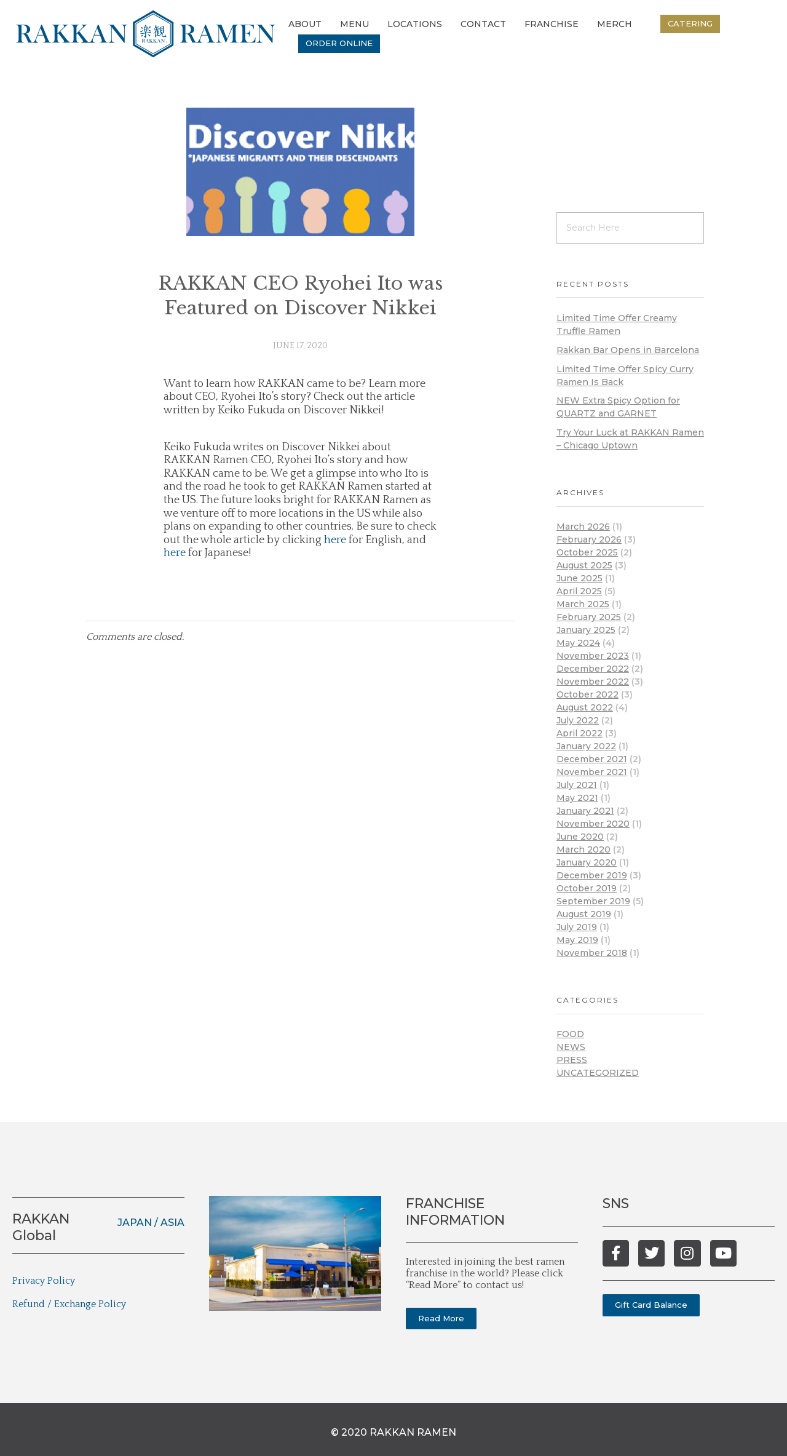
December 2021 (591, 759)
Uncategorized (597, 1072)
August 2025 (584, 565)
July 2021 (576, 784)
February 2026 (589, 539)
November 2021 (591, 772)
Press (571, 1059)
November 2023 (592, 655)
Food (570, 1034)
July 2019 (576, 927)
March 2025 (582, 604)
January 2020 (586, 862)
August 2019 (583, 914)
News (570, 1046)
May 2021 (577, 797)
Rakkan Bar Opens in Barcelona (627, 350)
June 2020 (580, 836)
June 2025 (579, 578)
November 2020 (593, 823)
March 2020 (583, 849)
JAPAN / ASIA (150, 1222)
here (335, 540)
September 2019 (593, 901)
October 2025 (587, 552)
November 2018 (591, 952)
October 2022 (587, 694)
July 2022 (577, 720)
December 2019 (591, 875)
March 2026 (583, 526)
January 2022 (586, 746)
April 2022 (579, 733)
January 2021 (585, 810)
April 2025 (579, 591)
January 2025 (585, 629)
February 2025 (588, 617)
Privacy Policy (43, 1280)
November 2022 (592, 681)
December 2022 (592, 668)
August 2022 (584, 707)
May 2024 (578, 642)
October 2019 (586, 888)
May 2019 (577, 939)
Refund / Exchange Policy (69, 1304)
